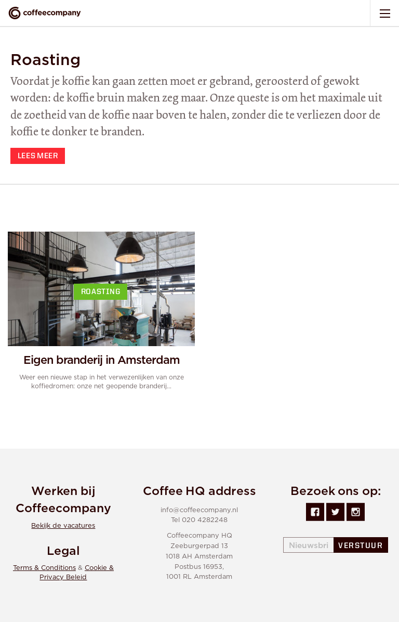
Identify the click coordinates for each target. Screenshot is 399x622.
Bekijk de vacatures (63, 526)
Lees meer (38, 156)
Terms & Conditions (44, 568)
